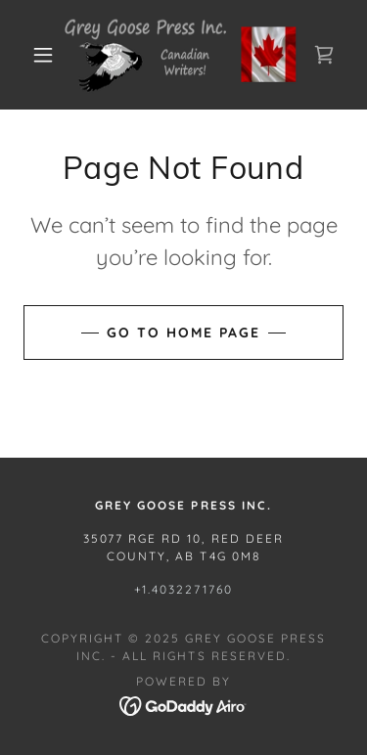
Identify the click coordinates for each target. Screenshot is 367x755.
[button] (43, 54)
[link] (187, 55)
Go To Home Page (183, 332)
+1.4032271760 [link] (183, 589)
